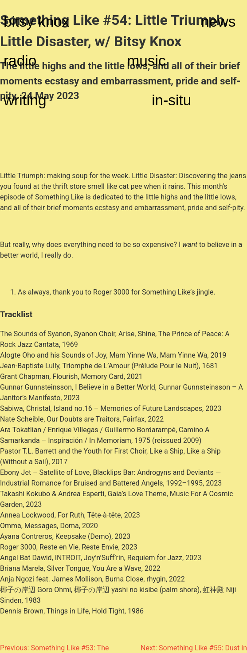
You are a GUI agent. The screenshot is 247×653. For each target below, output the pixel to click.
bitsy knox (37, 21)
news (218, 21)
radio (20, 60)
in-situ (171, 100)
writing (25, 100)
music (146, 60)
